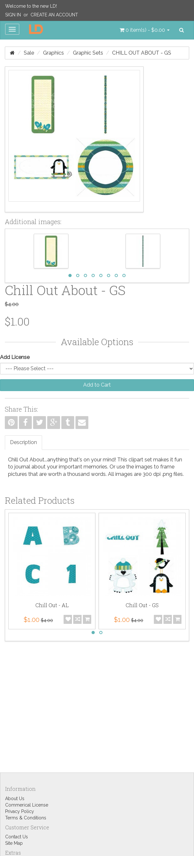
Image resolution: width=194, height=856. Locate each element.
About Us (14, 798)
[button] (144, 30)
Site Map (14, 843)
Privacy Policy (19, 811)
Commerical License (26, 805)
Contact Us (16, 836)
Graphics (53, 53)
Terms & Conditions (25, 817)
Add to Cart (97, 385)
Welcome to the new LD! (31, 6)
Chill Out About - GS (141, 53)
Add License (15, 357)
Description (23, 442)
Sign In (13, 14)
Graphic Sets (88, 53)
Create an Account (54, 14)
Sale (29, 53)
